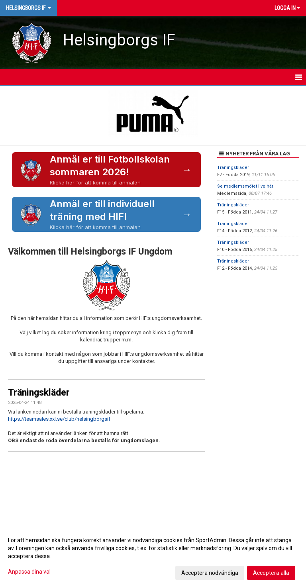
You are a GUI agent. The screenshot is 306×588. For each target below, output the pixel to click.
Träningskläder (39, 392)
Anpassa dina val (29, 571)
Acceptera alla (271, 573)
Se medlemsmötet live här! (246, 186)
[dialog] (153, 556)
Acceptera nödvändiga (209, 573)
